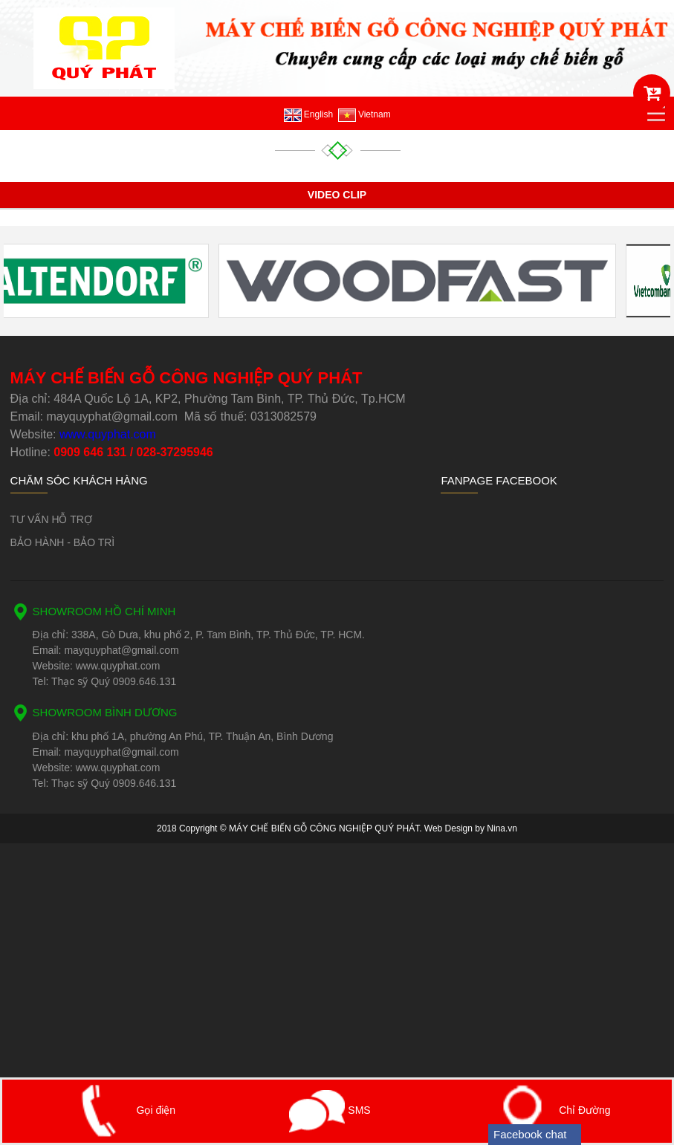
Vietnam (364, 114)
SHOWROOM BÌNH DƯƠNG (105, 712)
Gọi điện (119, 1110)
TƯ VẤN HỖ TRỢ (51, 519)
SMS (330, 1110)
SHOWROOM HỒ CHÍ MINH (104, 611)
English (309, 114)
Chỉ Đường (548, 1110)
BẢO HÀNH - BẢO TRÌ (62, 542)
